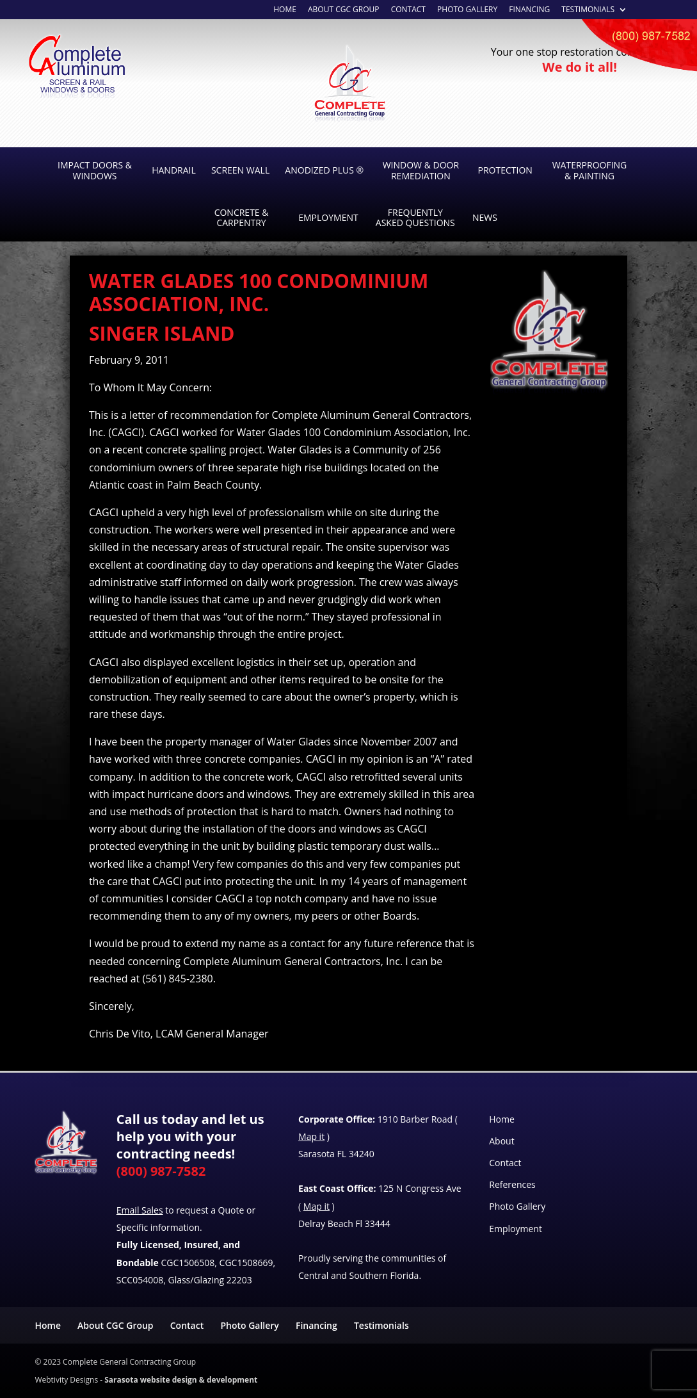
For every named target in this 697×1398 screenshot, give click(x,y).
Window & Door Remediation (421, 170)
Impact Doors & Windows (95, 170)
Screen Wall (240, 170)
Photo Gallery (467, 10)
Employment (328, 217)
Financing (529, 10)
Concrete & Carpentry (241, 217)
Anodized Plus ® (324, 170)
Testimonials (587, 10)
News (484, 217)
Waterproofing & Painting (589, 170)
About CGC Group (115, 1325)
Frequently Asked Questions (415, 217)
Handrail (174, 170)
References (512, 1184)
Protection (505, 170)
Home (284, 10)
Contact (505, 1163)
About (501, 1141)
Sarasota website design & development (180, 1379)
